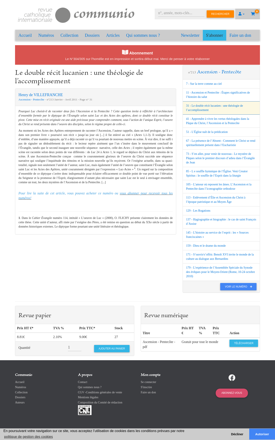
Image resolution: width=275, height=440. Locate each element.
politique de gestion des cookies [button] (28, 436)
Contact (82, 382)
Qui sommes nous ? (143, 35)
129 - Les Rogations (198, 210)
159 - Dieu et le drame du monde (206, 245)
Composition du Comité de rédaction (100, 402)
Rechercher (220, 13)
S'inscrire (146, 387)
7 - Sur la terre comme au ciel (204, 83)
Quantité (24, 347)
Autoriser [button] (262, 434)
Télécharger (244, 343)
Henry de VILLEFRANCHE (40, 95)
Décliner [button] (237, 434)
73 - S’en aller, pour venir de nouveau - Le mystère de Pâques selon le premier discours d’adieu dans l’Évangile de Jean (220, 158)
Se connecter (148, 382)
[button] (241, 14)
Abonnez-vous (232, 392)
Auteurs (19, 402)
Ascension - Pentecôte (31, 99)
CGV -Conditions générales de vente (100, 392)
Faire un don (240, 35)
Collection (69, 35)
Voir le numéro (239, 286)
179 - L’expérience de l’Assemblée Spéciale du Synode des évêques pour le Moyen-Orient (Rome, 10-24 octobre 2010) (220, 272)
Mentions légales (88, 397)
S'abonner (214, 35)
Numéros (46, 35)
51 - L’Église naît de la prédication (207, 132)
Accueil (25, 35)
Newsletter (190, 35)
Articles (113, 35)
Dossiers (92, 35)
